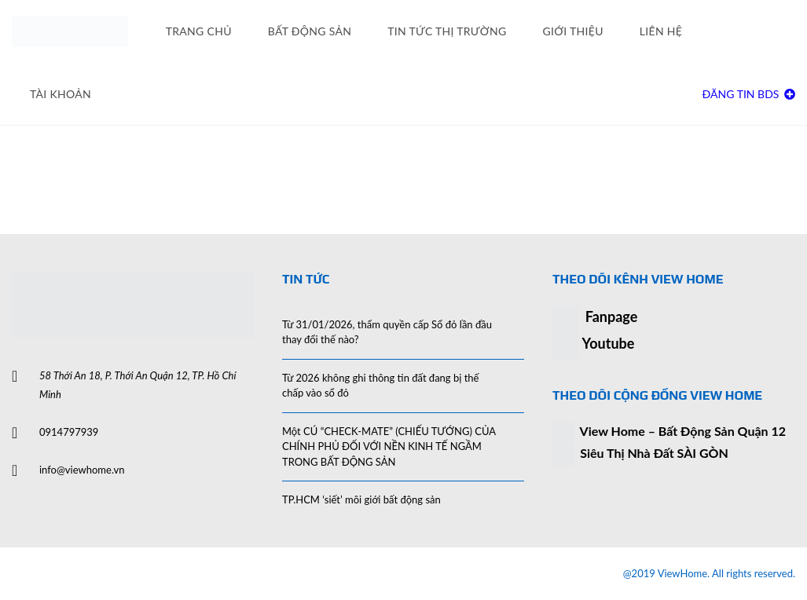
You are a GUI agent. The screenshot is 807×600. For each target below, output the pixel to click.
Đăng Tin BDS (748, 94)
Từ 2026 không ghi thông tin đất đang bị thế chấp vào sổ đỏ (380, 385)
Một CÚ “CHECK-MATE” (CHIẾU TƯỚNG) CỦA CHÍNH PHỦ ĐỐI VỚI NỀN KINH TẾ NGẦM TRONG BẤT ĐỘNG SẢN (389, 446)
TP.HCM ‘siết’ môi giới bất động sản (361, 499)
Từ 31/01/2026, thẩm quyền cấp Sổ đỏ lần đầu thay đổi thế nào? (387, 332)
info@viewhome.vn (81, 469)
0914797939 (68, 432)
